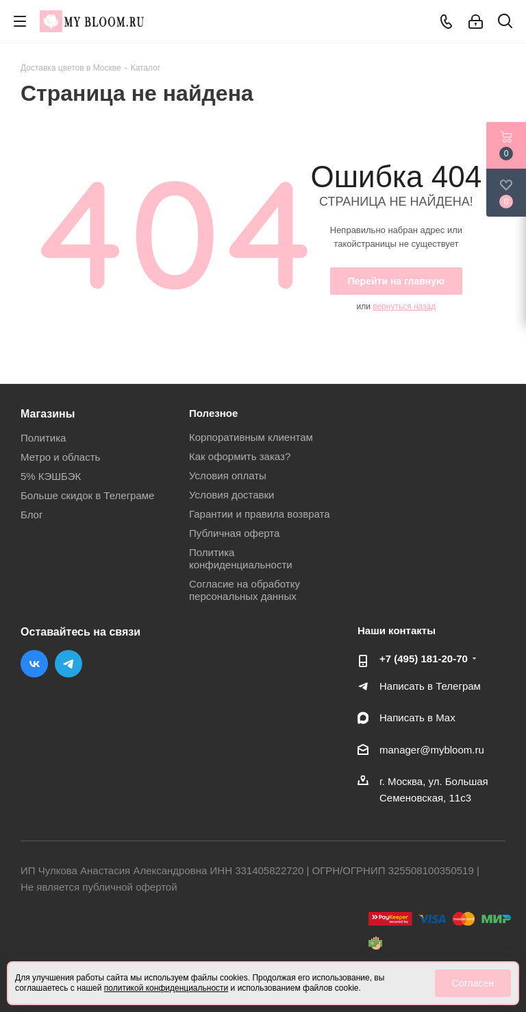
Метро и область (60, 457)
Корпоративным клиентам (251, 437)
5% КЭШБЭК (51, 476)
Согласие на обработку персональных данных (244, 590)
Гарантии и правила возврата (259, 514)
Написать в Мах (417, 717)
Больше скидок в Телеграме (87, 495)
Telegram (68, 663)
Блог (31, 514)
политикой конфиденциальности (166, 988)
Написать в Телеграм (430, 686)
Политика (43, 438)
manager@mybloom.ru (431, 750)
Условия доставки (231, 495)
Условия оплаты (227, 475)
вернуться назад (404, 306)
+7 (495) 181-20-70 (423, 658)
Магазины (48, 413)
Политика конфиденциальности (240, 558)
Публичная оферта (234, 533)
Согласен (473, 983)
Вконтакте (34, 663)
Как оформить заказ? (239, 456)
